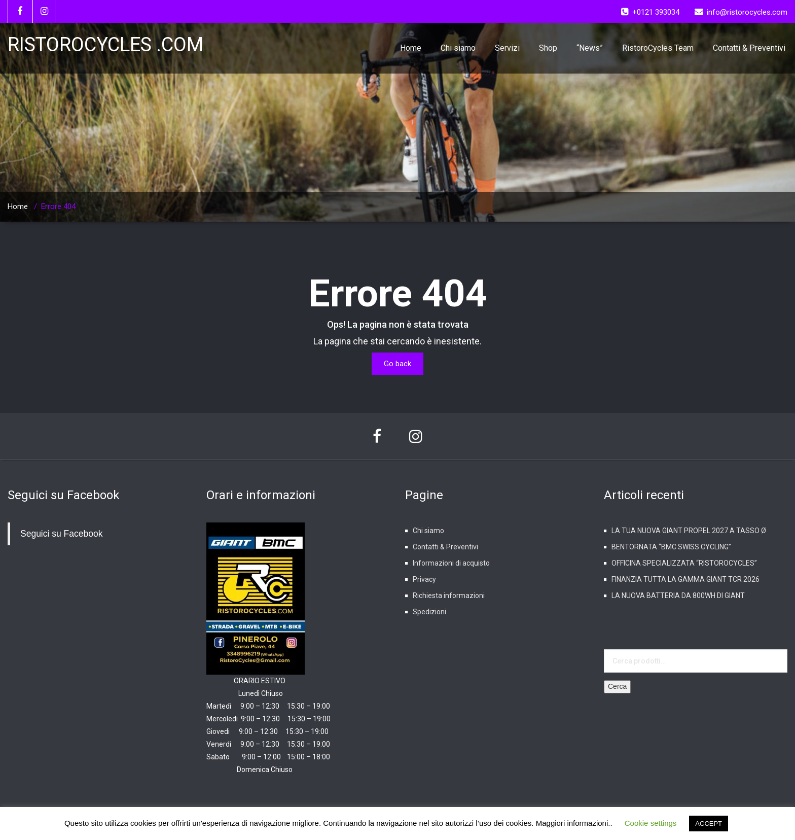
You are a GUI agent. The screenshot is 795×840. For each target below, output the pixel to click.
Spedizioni (429, 612)
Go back (397, 363)
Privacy (424, 579)
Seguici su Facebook (64, 495)
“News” (589, 48)
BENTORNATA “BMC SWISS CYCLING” (671, 547)
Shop (548, 48)
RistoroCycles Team (658, 48)
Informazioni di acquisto (451, 563)
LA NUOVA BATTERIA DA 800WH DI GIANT (678, 595)
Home (410, 48)
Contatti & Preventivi (749, 48)
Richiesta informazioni (449, 595)
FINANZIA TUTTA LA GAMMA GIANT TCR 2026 (685, 579)
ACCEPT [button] (708, 823)
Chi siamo (458, 48)
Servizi (507, 48)
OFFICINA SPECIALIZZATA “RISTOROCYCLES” (684, 563)
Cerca (617, 686)
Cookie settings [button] (651, 823)
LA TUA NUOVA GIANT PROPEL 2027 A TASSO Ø (688, 531)
